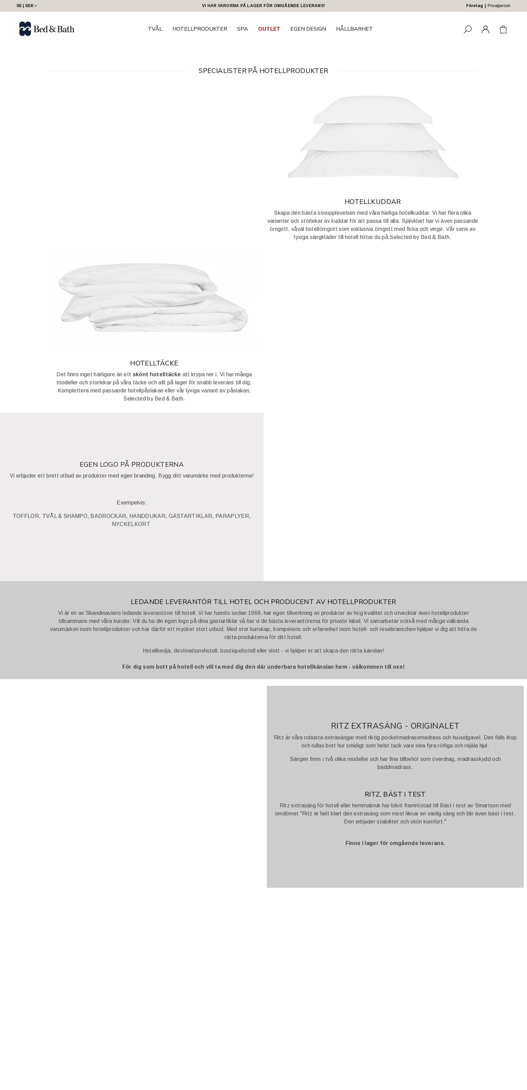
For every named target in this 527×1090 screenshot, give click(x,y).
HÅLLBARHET (354, 29)
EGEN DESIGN (308, 29)
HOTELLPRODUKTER (199, 29)
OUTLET (269, 29)
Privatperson (499, 5)
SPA (242, 29)
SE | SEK (27, 5)
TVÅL (155, 29)
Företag (474, 5)
